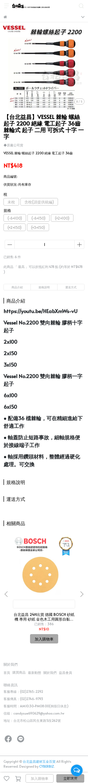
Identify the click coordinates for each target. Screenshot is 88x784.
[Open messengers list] (77, 770)
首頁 (7, 672)
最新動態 (34, 672)
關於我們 (50, 672)
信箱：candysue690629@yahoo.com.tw (34, 713)
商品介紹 (17, 287)
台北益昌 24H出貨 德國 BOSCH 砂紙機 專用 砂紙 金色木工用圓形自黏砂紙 (44, 616)
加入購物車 (39, 778)
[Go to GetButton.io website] (76, 779)
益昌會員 (65, 672)
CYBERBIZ (46, 766)
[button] (81, 594)
